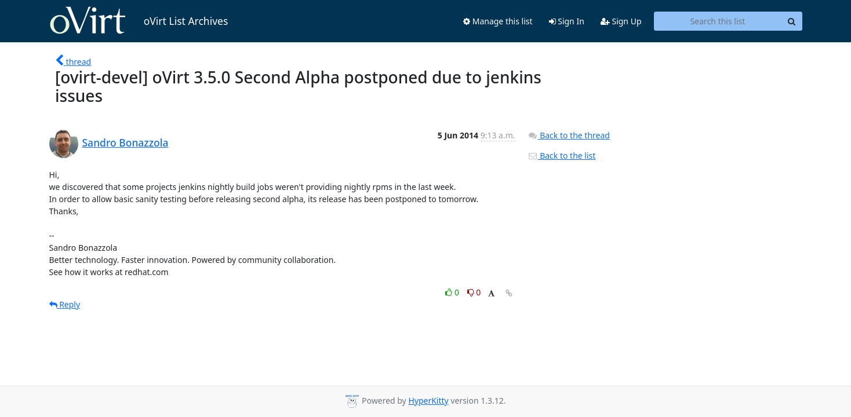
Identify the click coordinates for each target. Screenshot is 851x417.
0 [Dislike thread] (474, 292)
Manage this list (498, 21)
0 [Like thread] (453, 292)
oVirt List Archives (138, 20)
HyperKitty (428, 400)
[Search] (791, 21)
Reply (65, 304)
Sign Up (621, 21)
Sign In (566, 21)
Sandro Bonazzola (125, 142)
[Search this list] (718, 21)
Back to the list (562, 155)
